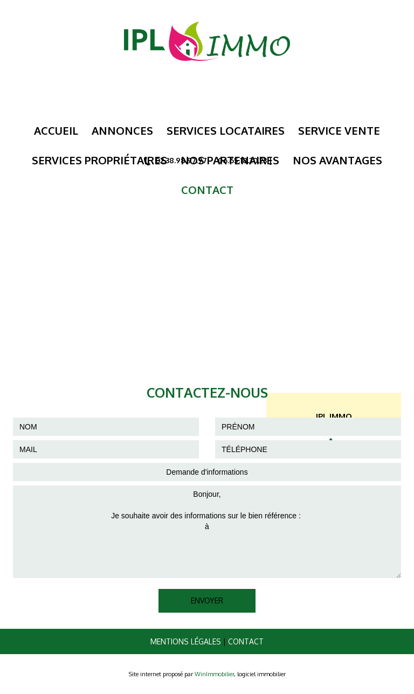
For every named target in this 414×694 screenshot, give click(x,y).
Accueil (56, 130)
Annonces (122, 130)
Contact (246, 641)
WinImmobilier (214, 674)
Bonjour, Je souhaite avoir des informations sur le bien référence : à (207, 531)
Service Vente (339, 130)
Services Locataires (226, 130)
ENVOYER (207, 600)
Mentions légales (185, 641)
